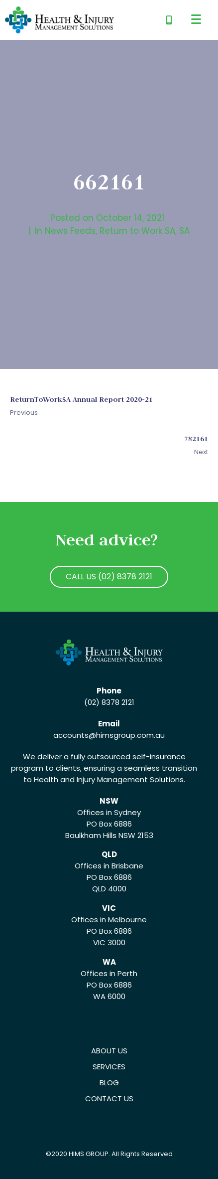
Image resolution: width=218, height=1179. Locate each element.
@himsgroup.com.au (127, 735)
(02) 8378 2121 (109, 702)
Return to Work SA (137, 231)
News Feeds (70, 231)
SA (184, 231)
